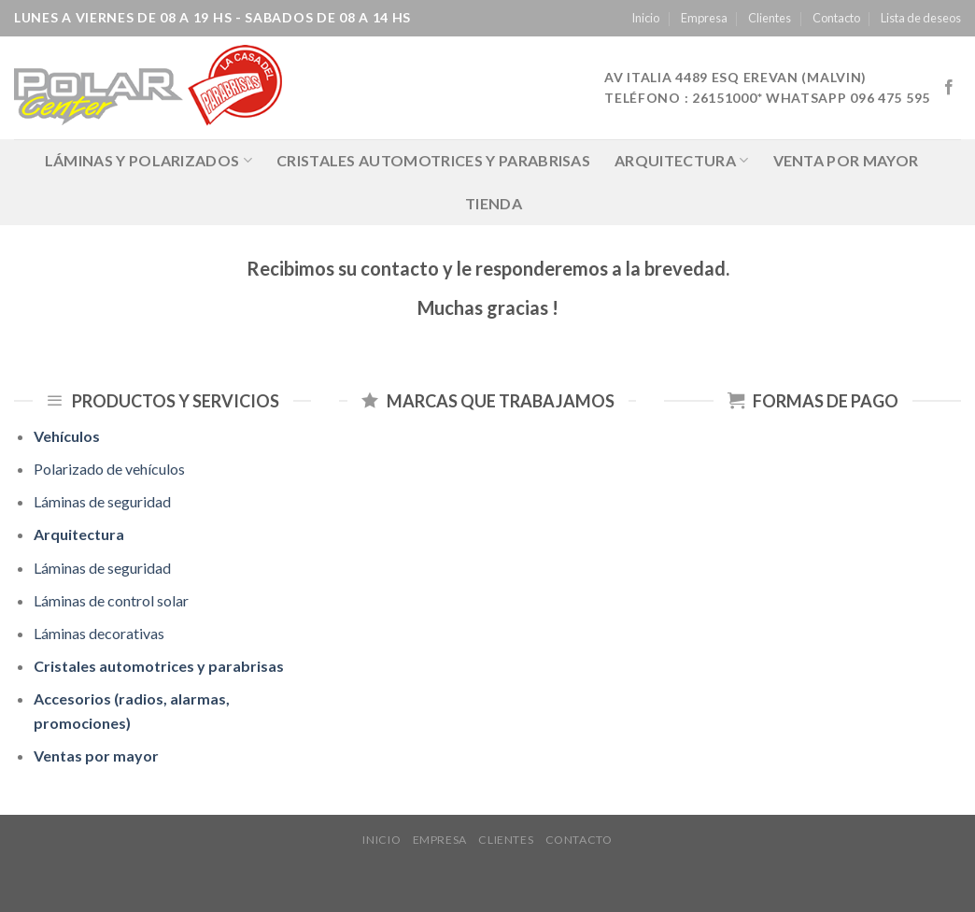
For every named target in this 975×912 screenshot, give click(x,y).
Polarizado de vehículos (109, 468)
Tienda (493, 203)
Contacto (836, 17)
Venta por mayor (846, 160)
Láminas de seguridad (102, 501)
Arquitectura (681, 160)
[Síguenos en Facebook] (948, 87)
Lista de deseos (921, 17)
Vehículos (67, 436)
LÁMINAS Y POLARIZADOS (148, 160)
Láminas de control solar (111, 600)
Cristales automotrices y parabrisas (433, 160)
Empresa (704, 17)
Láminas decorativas (99, 633)
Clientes (769, 17)
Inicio (645, 17)
